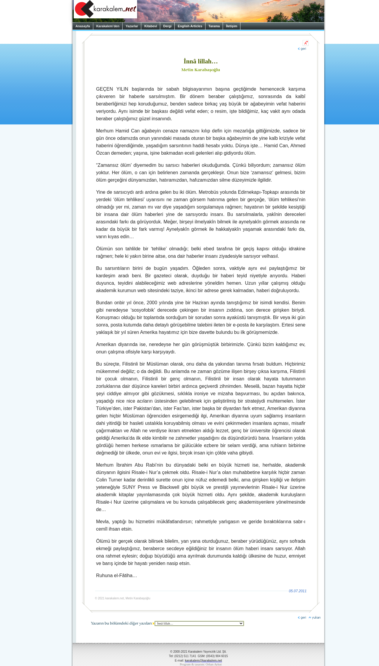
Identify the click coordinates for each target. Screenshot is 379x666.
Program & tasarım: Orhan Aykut (201, 664)
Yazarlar (132, 26)
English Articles (190, 26)
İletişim (231, 26)
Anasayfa (83, 26)
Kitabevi (150, 26)
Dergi (167, 26)
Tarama (214, 26)
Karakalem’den (107, 26)
